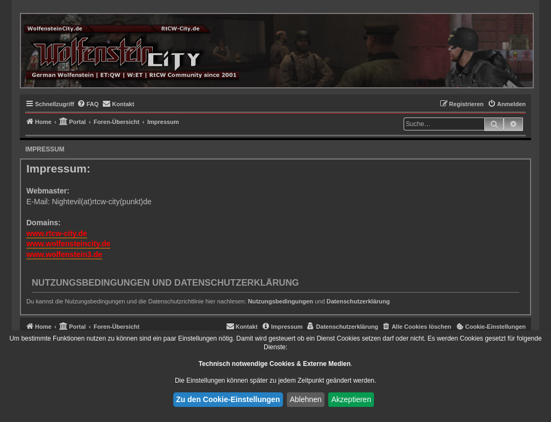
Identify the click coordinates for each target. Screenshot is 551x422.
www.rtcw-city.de (56, 233)
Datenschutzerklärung (358, 301)
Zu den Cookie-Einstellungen (228, 399)
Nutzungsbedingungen (280, 301)
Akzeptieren (351, 399)
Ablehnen (305, 399)
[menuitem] (88, 104)
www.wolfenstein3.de (64, 254)
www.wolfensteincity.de (68, 243)
